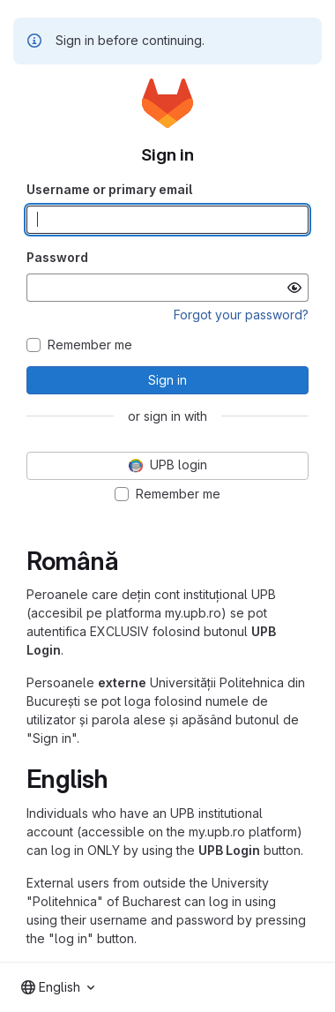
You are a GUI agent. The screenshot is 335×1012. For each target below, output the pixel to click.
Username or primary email (109, 189)
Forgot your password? (241, 314)
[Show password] (294, 288)
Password (57, 257)
